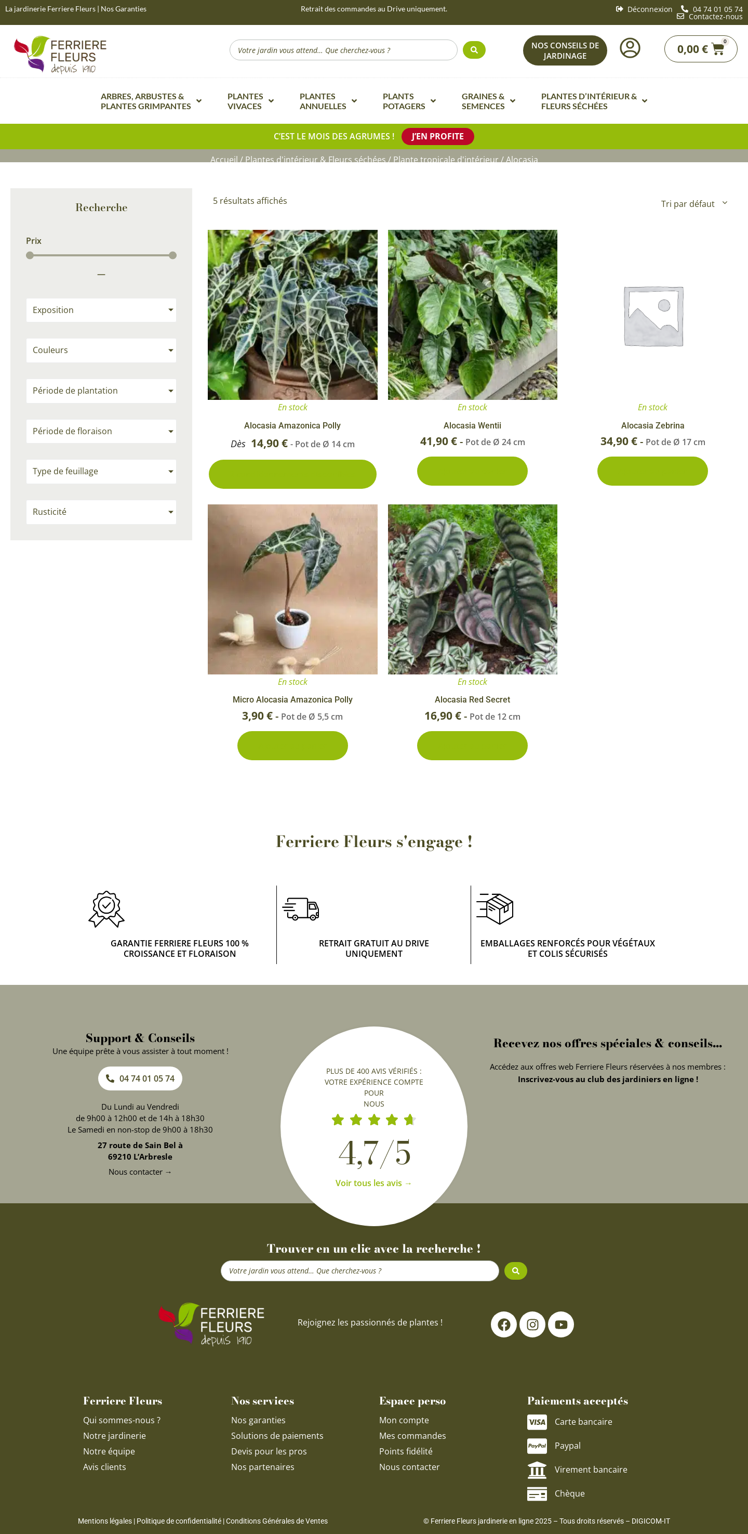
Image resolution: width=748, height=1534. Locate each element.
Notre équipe (109, 1451)
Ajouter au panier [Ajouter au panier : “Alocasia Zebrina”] (652, 471)
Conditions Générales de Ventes (277, 1521)
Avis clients (104, 1467)
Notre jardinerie (114, 1435)
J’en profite (438, 136)
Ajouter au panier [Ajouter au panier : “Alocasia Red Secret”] (472, 745)
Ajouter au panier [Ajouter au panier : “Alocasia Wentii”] (472, 471)
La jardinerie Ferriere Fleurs (50, 8)
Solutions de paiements (277, 1435)
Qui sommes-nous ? (123, 1420)
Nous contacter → (140, 1171)
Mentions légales (105, 1521)
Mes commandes (412, 1435)
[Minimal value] (101, 255)
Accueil (224, 159)
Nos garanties (258, 1420)
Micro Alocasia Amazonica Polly (293, 700)
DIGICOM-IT (651, 1521)
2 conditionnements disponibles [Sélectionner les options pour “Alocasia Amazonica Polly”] (293, 474)
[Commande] (693, 203)
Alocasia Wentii (472, 426)
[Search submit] (474, 50)
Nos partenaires (263, 1467)
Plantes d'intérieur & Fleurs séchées (315, 159)
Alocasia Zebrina (653, 426)
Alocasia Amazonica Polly (292, 426)
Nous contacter (409, 1467)
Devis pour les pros (269, 1451)
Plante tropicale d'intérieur (446, 159)
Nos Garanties (123, 8)
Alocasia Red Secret (472, 700)
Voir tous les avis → (374, 1183)
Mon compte (404, 1420)
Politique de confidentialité (179, 1521)
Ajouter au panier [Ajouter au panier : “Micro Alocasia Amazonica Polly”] (292, 745)
